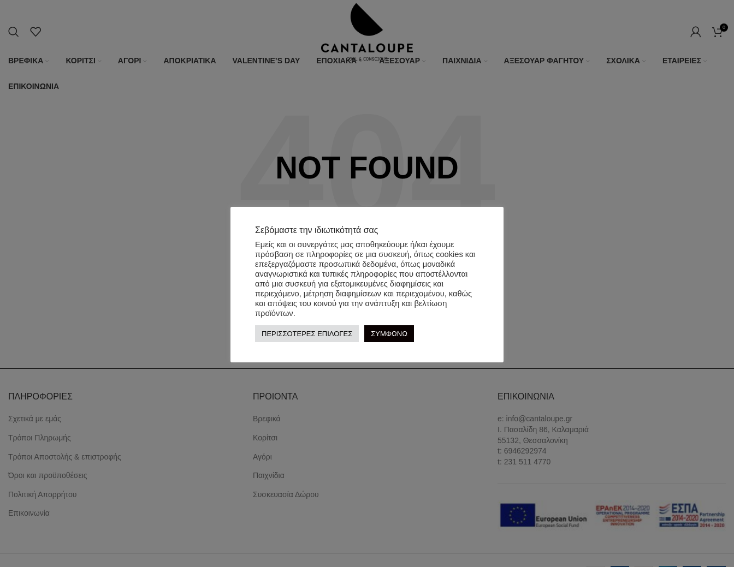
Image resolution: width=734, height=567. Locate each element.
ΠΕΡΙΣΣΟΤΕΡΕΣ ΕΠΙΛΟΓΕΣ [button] (307, 334)
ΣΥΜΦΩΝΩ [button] (389, 334)
